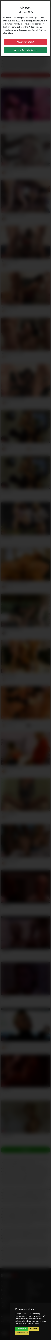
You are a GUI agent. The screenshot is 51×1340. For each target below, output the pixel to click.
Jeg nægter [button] (33, 1328)
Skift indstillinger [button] (22, 1333)
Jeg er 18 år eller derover (25, 50)
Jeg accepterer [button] (21, 1328)
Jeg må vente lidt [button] (25, 42)
